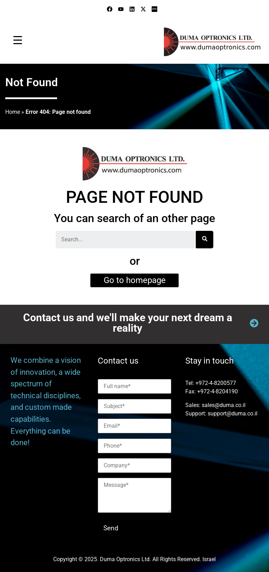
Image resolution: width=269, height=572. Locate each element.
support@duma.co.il (232, 413)
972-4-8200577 (217, 383)
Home (12, 112)
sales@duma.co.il (224, 405)
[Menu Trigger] (17, 40)
